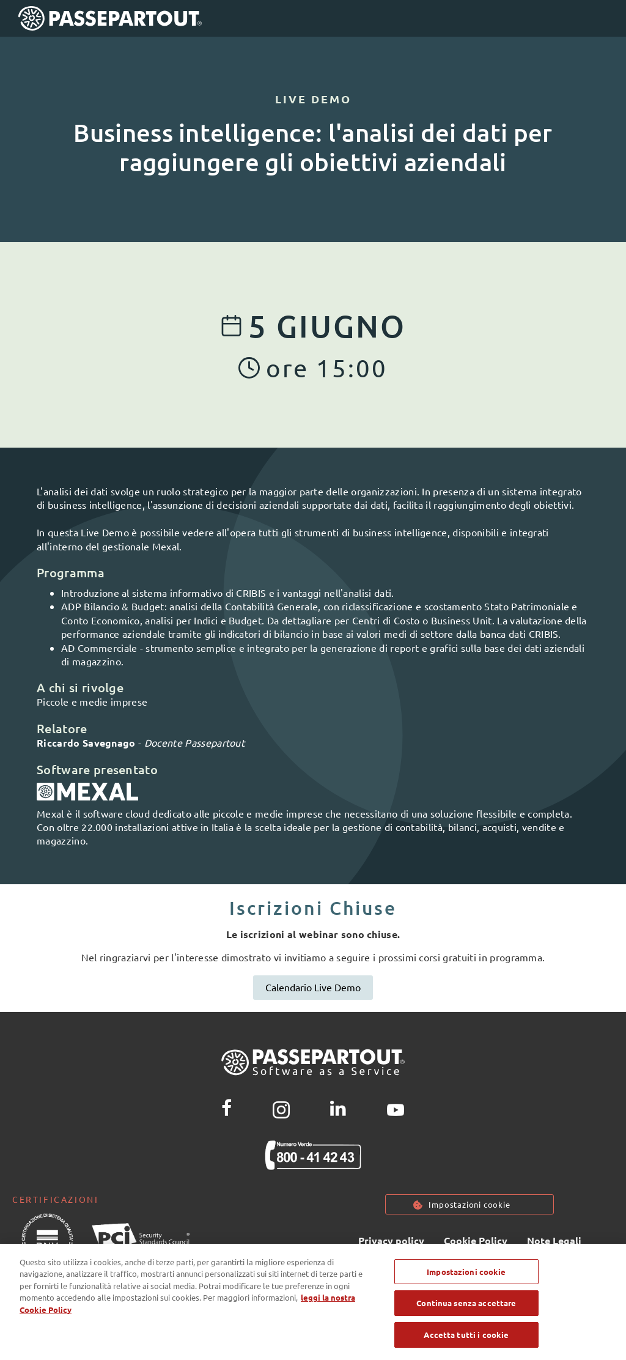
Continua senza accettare (466, 1312)
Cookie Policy (475, 1240)
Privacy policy (391, 1240)
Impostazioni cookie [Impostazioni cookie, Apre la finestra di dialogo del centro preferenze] (466, 1280)
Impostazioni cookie (469, 1204)
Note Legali (554, 1240)
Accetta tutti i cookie (466, 1344)
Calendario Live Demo (313, 987)
